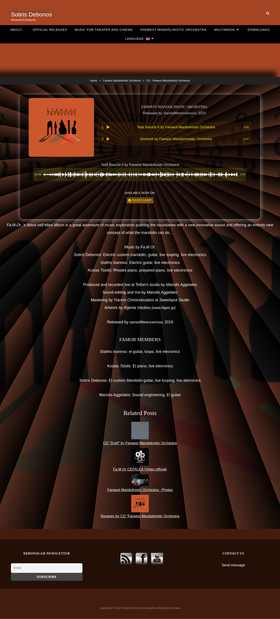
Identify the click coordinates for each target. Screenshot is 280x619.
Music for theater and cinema (90, 4)
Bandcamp (140, 200)
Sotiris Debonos (32, 14)
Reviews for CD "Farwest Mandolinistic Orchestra (140, 516)
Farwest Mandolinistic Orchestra (156, 4)
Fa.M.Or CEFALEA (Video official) (140, 469)
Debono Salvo (171, 608)
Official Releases (39, 4)
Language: (261, 4)
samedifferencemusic (146, 323)
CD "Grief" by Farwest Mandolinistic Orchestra (140, 443)
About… (9, 4)
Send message (233, 565)
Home (93, 80)
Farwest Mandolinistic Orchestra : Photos (140, 490)
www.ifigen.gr (163, 308)
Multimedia (204, 4)
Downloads (234, 4)
